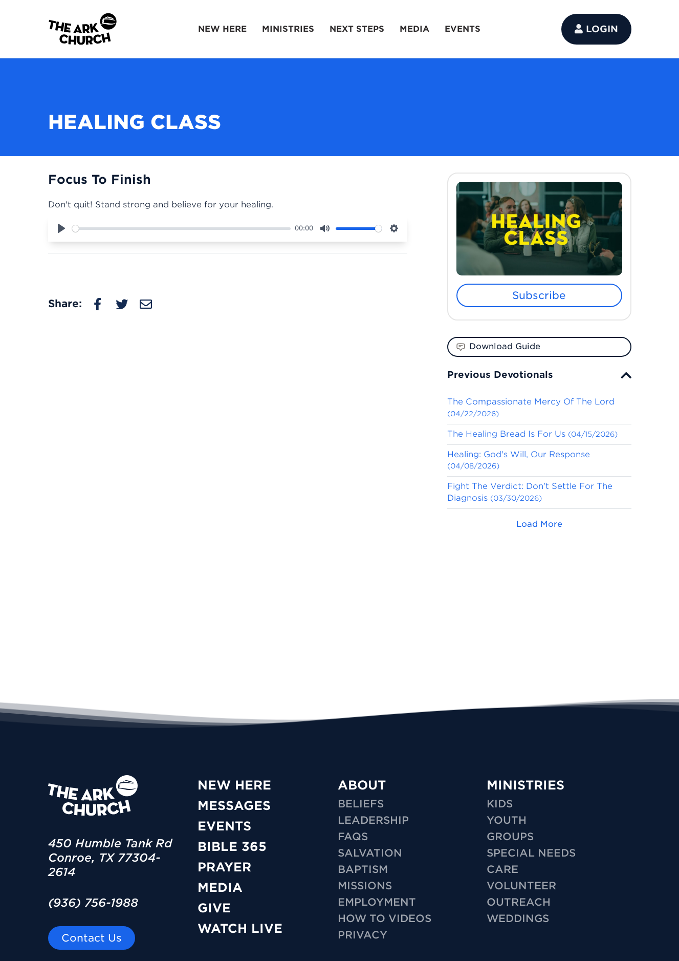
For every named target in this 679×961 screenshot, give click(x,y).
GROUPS (510, 836)
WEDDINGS (518, 918)
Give (214, 908)
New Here (234, 785)
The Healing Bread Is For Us (532, 434)
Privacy (362, 935)
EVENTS (462, 29)
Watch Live (240, 928)
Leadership (373, 820)
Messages (234, 805)
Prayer (224, 867)
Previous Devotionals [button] (500, 374)
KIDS (500, 804)
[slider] (181, 228)
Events (224, 826)
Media (220, 887)
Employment (377, 902)
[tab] (539, 374)
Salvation (370, 853)
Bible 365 (232, 846)
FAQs (353, 836)
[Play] (61, 228)
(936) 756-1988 (93, 902)
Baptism (363, 869)
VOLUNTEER (521, 886)
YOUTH (507, 820)
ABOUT (362, 785)
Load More (539, 524)
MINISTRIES (288, 29)
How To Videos (384, 918)
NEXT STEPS (357, 29)
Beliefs (361, 804)
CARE (502, 869)
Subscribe (539, 295)
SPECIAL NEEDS (531, 853)
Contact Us (91, 938)
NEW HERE (222, 29)
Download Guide (498, 346)
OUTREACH (519, 902)
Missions (365, 886)
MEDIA (414, 29)
